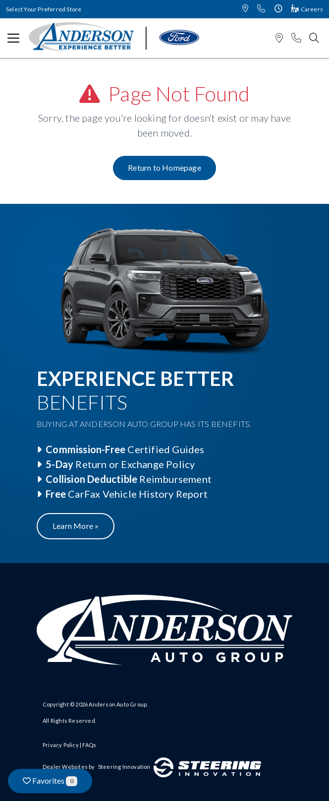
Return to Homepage (164, 167)
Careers (307, 9)
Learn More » (76, 525)
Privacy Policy (61, 745)
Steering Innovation (124, 766)
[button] (245, 9)
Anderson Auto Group (118, 704)
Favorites (50, 781)
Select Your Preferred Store (43, 9)
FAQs (89, 745)
